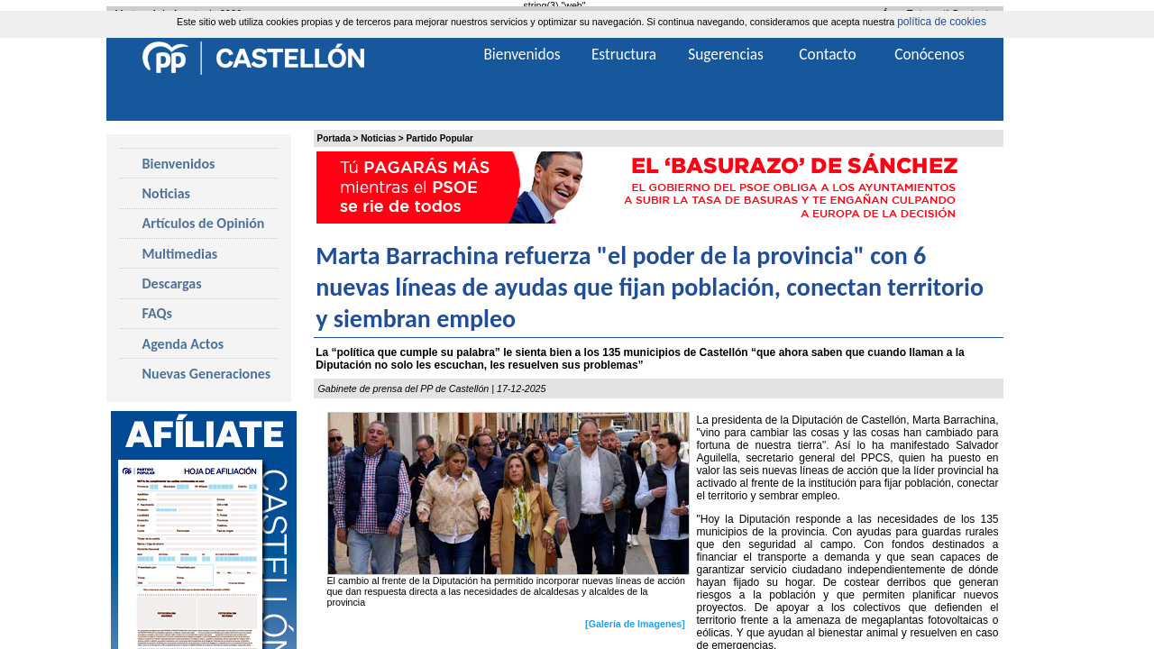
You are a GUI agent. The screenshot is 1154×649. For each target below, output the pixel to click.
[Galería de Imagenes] (635, 623)
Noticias (378, 138)
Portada (334, 138)
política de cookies (941, 21)
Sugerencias (726, 54)
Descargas (172, 283)
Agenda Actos (183, 343)
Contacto (827, 54)
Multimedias (180, 253)
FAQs (157, 313)
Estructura (623, 54)
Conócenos (929, 54)
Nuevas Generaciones (206, 373)
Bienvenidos (178, 163)
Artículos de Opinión (203, 223)
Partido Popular (439, 138)
